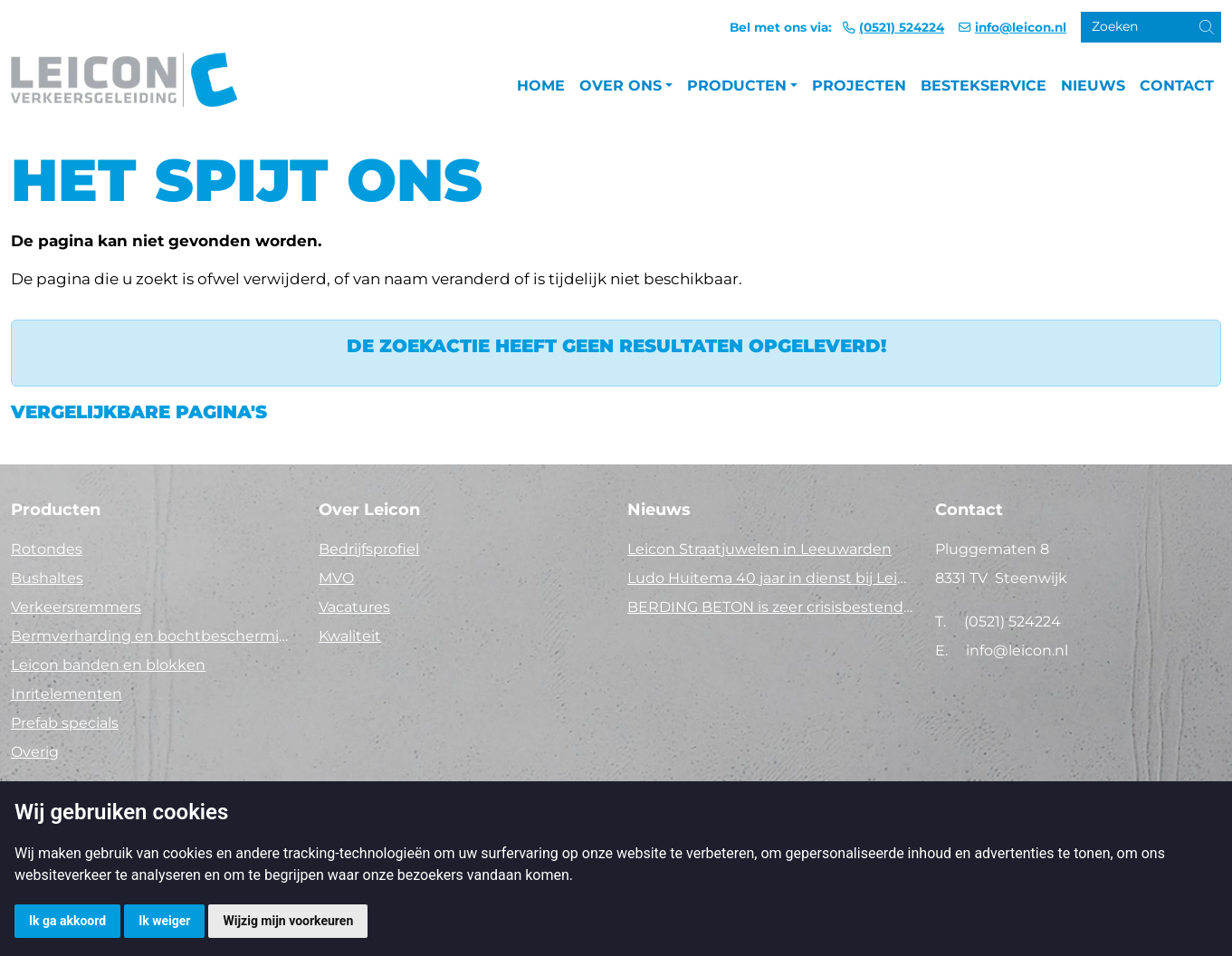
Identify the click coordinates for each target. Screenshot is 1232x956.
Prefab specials (65, 722)
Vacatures (354, 607)
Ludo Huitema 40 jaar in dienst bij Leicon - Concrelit (770, 578)
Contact (1177, 85)
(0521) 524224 (901, 27)
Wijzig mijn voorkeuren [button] (288, 920)
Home (541, 85)
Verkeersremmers (76, 607)
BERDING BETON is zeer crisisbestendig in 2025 (770, 607)
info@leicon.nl (1020, 27)
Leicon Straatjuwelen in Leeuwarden (759, 549)
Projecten (859, 85)
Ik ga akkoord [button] (67, 920)
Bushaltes (47, 578)
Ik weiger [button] (164, 920)
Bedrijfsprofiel (369, 549)
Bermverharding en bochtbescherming (154, 636)
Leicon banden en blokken (108, 665)
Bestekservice (983, 85)
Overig (35, 751)
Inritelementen (66, 694)
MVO (336, 578)
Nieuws (1093, 85)
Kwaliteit (350, 636)
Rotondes (46, 549)
